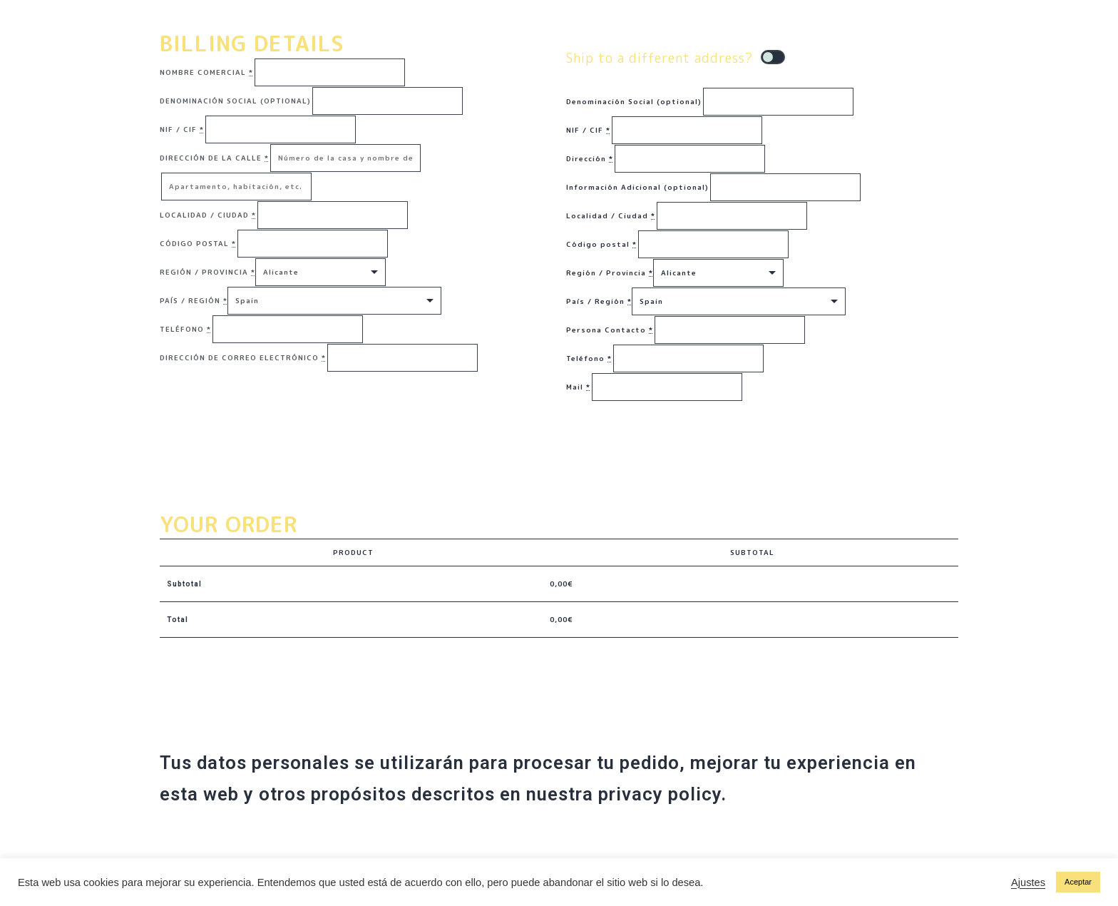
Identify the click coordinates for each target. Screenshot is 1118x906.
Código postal (198, 243)
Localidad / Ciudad (208, 215)
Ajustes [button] (1028, 882)
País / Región (193, 300)
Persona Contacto (609, 330)
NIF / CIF (182, 129)
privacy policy (659, 794)
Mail (578, 387)
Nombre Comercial (206, 72)
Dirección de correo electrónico (243, 357)
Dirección (589, 158)
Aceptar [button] (1078, 881)
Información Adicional (637, 187)
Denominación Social (235, 101)
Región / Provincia (207, 272)
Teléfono (185, 329)
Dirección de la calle (214, 158)
